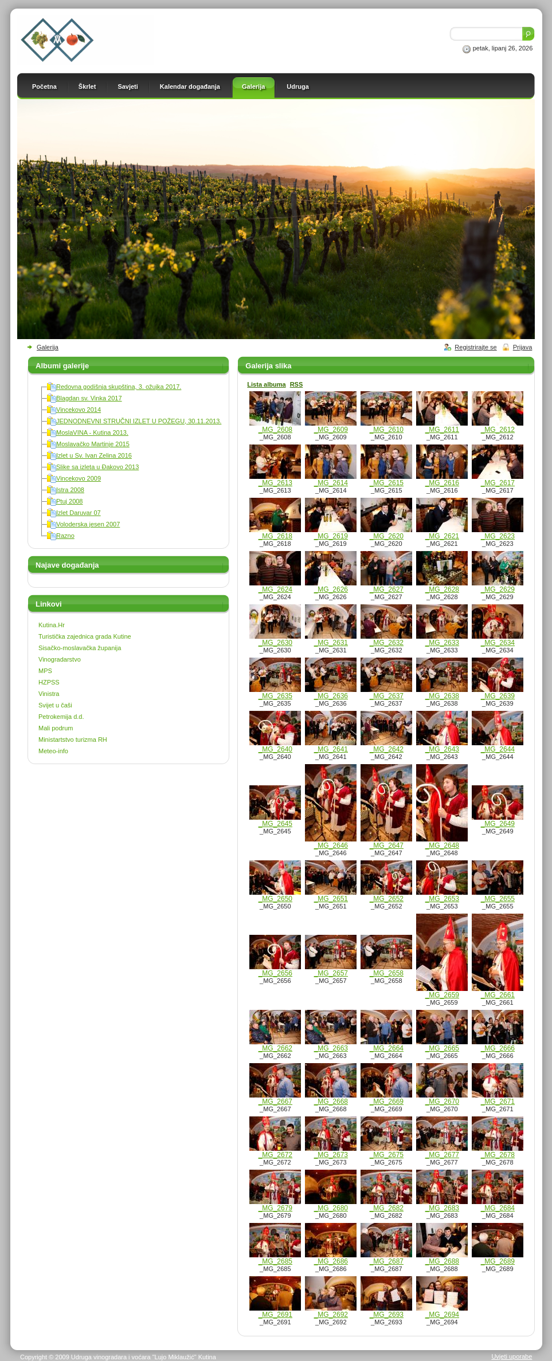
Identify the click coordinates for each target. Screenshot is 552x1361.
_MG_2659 (442, 995)
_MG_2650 (275, 899)
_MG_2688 (442, 1261)
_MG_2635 (275, 696)
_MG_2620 (387, 536)
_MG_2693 (387, 1315)
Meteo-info (53, 751)
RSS (296, 384)
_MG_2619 (331, 536)
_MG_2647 (387, 845)
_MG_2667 (275, 1102)
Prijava (523, 347)
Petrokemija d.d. (61, 716)
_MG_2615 (387, 483)
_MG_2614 (331, 483)
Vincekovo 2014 (78, 409)
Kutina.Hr (51, 625)
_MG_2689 (498, 1261)
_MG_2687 (387, 1261)
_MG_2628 (442, 589)
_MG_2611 (442, 430)
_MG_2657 (331, 973)
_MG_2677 (442, 1155)
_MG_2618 (275, 536)
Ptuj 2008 (69, 501)
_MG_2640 (275, 749)
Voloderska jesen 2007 (88, 524)
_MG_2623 (498, 536)
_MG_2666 (498, 1048)
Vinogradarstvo (59, 659)
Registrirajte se (475, 347)
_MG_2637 (387, 696)
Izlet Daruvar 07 (78, 512)
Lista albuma (266, 384)
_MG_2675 (387, 1155)
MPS (45, 670)
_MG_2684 (498, 1208)
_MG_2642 (387, 749)
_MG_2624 (275, 589)
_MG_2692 (331, 1315)
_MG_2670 (442, 1102)
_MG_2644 (498, 749)
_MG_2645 (275, 824)
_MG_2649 (498, 824)
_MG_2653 (442, 899)
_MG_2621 (442, 536)
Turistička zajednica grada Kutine (84, 636)
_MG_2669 (387, 1102)
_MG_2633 (442, 643)
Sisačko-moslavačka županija (79, 647)
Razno (65, 535)
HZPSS (49, 682)
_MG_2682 (387, 1208)
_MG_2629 (498, 589)
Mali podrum (55, 728)
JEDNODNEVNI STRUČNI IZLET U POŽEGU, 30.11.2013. (138, 421)
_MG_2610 (387, 430)
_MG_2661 (498, 995)
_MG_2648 (442, 845)
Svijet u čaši (55, 705)
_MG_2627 (387, 589)
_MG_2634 (498, 643)
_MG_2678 (498, 1155)
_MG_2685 (275, 1261)
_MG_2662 (275, 1048)
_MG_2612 (498, 430)
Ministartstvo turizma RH (72, 739)
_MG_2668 (331, 1102)
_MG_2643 (442, 749)
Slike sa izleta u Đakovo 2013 (97, 466)
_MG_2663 (331, 1048)
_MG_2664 (387, 1048)
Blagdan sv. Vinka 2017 (89, 398)
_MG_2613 (275, 483)
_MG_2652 (387, 899)
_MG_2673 (331, 1155)
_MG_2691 (275, 1315)
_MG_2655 (498, 899)
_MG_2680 (331, 1208)
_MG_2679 (275, 1208)
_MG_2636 (331, 696)
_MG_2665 (442, 1048)
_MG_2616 (442, 483)
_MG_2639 (498, 696)
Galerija (47, 347)
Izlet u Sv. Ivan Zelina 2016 (94, 455)
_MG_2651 (331, 899)
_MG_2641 (331, 749)
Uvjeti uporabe (511, 1356)
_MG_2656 (275, 973)
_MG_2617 (498, 483)
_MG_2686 (331, 1261)
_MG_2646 (331, 845)
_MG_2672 (275, 1155)
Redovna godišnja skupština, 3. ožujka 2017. (118, 386)
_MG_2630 (275, 643)
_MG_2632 (387, 643)
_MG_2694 (442, 1315)
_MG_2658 (387, 973)
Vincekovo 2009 (78, 478)
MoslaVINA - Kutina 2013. (92, 432)
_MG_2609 (331, 430)
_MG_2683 (442, 1208)
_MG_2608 (275, 430)
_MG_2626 (331, 589)
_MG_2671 (498, 1102)
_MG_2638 (442, 696)
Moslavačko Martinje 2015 (93, 443)
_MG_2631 (331, 643)
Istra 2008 (70, 489)
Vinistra (48, 693)
